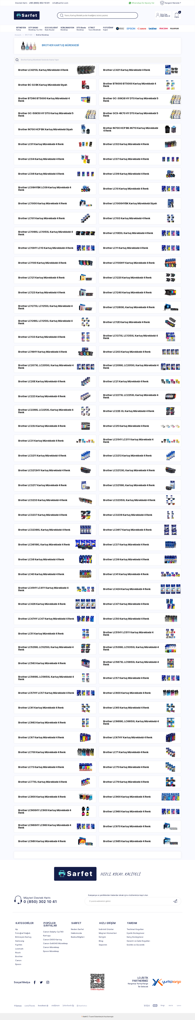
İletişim (102, 937)
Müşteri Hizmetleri (108, 933)
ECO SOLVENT (51, 28)
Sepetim (103, 945)
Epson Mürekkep (51, 951)
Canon (18, 960)
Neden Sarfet (77, 929)
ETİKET (94, 28)
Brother (19, 956)
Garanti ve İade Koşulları (138, 941)
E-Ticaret (90, 1017)
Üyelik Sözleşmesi (135, 933)
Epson (18, 964)
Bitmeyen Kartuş (23, 937)
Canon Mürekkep (51, 947)
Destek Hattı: (32, 3)
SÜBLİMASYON (67, 28)
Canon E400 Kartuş (52, 939)
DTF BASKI (35, 28)
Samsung (19, 941)
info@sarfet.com (60, 3)
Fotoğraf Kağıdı (22, 933)
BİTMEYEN (21, 28)
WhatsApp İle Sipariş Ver (141, 3)
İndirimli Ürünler (106, 929)
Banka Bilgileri (77, 937)
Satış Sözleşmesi (135, 937)
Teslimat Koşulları (135, 929)
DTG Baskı (81, 28)
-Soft (84, 1017)
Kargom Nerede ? (170, 3)
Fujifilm (18, 945)
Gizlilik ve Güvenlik (136, 945)
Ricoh (18, 952)
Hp (16, 929)
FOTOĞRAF (108, 28)
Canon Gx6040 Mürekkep (55, 943)
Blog (101, 941)
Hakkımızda (76, 933)
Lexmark (19, 949)
